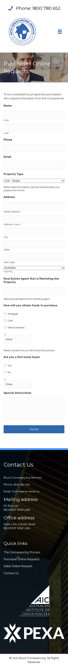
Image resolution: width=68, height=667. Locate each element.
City (6, 237)
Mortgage (13, 313)
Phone (8, 139)
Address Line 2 (12, 224)
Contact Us (11, 573)
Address (9, 197)
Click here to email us (25, 491)
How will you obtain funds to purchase (30, 305)
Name (8, 105)
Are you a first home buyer (22, 357)
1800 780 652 (46, 8)
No (9, 372)
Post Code (9, 262)
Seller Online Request (18, 566)
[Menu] (59, 31)
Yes (9, 365)
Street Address (12, 211)
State (7, 249)
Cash (10, 320)
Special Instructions (17, 393)
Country (8, 271)
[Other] (18, 339)
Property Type (13, 174)
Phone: (24, 8)
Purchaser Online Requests (22, 559)
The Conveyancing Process (22, 552)
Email (7, 156)
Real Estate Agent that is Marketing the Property (31, 280)
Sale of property (16, 327)
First (6, 120)
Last (6, 133)
